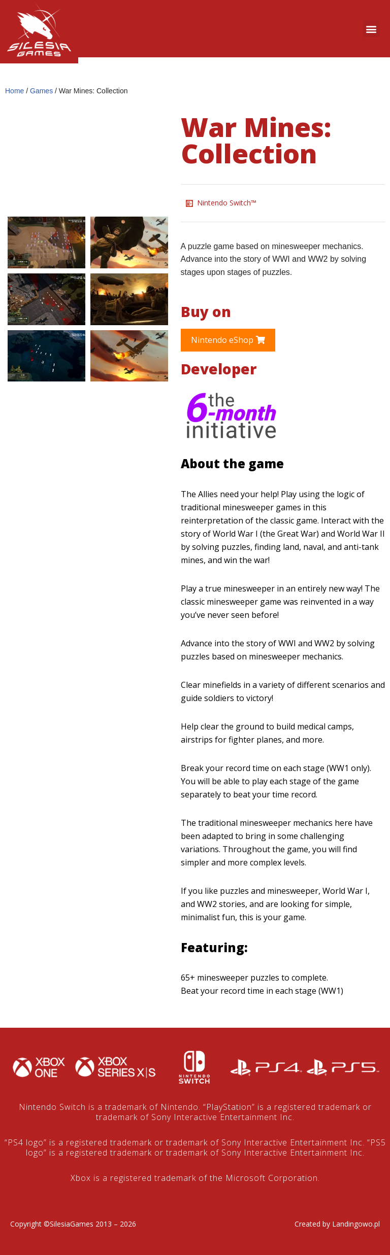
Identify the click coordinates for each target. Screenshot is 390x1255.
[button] (371, 28)
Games (41, 91)
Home (14, 91)
